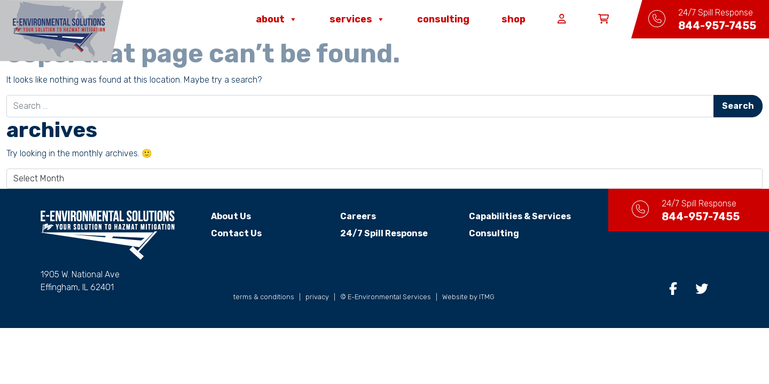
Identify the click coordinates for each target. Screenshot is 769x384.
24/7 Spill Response (384, 233)
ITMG (487, 297)
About (276, 19)
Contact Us (236, 233)
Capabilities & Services (520, 216)
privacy (317, 297)
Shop (513, 19)
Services (357, 19)
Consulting (443, 19)
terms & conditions (263, 297)
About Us (231, 216)
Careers (358, 216)
